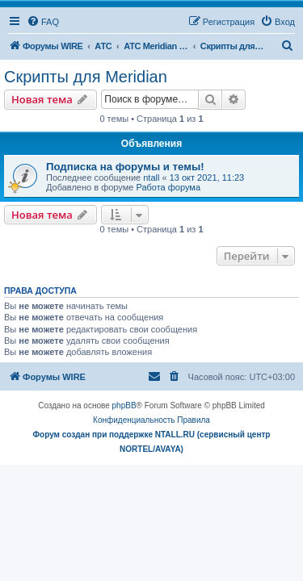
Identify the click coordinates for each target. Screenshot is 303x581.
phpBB (124, 405)
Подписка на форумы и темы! (125, 167)
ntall (151, 177)
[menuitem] (43, 21)
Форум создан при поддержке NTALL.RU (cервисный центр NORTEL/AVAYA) (152, 442)
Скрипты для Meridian (85, 77)
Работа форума (168, 187)
